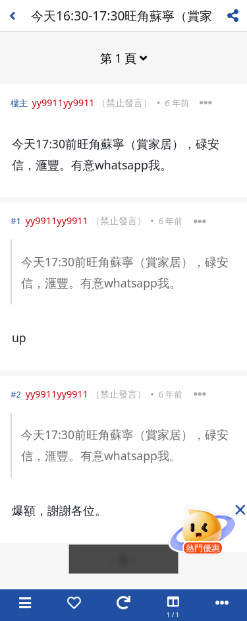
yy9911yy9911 (63, 102)
